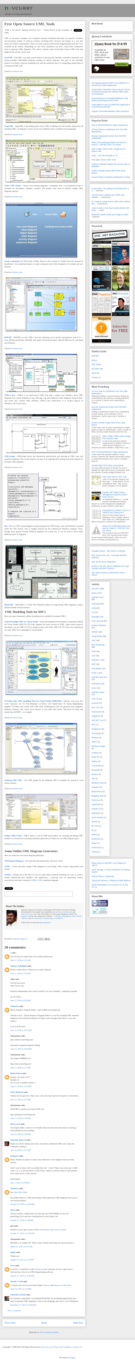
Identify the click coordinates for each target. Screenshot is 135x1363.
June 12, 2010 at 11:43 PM (20, 1086)
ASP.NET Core (98, 720)
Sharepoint (96, 684)
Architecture (96, 729)
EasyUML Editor (20, 1192)
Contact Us (96, 377)
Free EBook (96, 669)
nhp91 (13, 1252)
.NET (94, 640)
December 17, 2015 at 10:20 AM (23, 1305)
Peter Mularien (16, 1092)
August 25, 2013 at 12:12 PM (22, 1260)
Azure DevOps (98, 817)
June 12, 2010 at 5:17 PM (20, 1068)
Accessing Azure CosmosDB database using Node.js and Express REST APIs (110, 99)
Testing (94, 852)
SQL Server (96, 364)
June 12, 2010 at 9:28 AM (20, 1000)
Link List (95, 699)
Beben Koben (16, 1073)
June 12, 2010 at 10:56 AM (21, 1049)
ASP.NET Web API (99, 677)
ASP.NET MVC (98, 597)
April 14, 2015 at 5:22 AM (20, 1289)
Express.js (96, 800)
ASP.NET (95, 356)
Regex (94, 843)
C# (93, 612)
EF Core (95, 826)
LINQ (94, 608)
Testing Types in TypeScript (103, 876)
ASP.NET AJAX (98, 692)
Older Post (78, 1322)
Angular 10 (96, 809)
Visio (81, 44)
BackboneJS (97, 791)
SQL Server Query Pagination (104, 562)
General (95, 703)
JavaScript (96, 604)
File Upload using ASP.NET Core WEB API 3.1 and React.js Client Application (111, 84)
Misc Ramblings (98, 645)
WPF (94, 664)
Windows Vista (98, 783)
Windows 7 (96, 660)
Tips (93, 778)
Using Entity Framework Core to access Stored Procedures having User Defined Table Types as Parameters (111, 91)
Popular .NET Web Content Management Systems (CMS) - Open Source (115, 494)
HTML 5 (95, 673)
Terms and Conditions (63, 1347)
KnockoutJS (96, 712)
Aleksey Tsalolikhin (18, 966)
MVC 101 (95, 707)
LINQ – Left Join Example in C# (104, 155)
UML (40, 880)
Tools (94, 651)
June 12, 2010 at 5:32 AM (20, 960)
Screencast (96, 847)
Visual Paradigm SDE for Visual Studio (21, 622)
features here (18, 71)
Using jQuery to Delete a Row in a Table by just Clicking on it (116, 511)
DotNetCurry (67, 912)
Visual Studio (97, 636)
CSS (93, 656)
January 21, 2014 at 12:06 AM (22, 1276)
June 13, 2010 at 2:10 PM (20, 1118)
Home (44, 1322)
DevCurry (58, 912)
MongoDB (96, 770)
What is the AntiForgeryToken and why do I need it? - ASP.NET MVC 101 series (109, 143)
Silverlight (96, 617)
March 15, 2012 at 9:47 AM (21, 1247)
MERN (94, 835)
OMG (34, 880)
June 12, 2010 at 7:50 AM (20, 973)
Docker (94, 822)
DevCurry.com (47, 1347)
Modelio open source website (54, 1230)
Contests (95, 753)
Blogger (72, 1358)
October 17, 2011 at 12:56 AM (22, 1233)
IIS (93, 830)
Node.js (95, 761)
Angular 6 (96, 787)
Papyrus (47, 1285)
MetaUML (8, 605)
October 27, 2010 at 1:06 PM (21, 1220)
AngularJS (96, 716)
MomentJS (96, 839)
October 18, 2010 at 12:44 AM (22, 1204)
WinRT (94, 742)
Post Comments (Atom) (49, 1332)
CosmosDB (96, 766)
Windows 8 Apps (98, 746)
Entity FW (96, 757)
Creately (37, 1269)
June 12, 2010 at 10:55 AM (21, 1030)
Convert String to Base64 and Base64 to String (111, 177)
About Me (96, 373)
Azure (94, 688)
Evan (12, 1265)
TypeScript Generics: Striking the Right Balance (111, 880)
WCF (94, 725)
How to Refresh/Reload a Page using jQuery (110, 125)
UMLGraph (9, 456)
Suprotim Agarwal (18, 1140)
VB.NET (95, 632)
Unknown (14, 1006)
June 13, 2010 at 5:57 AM (20, 1100)
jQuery (94, 360)
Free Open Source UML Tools (104, 160)
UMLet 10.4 (9, 395)
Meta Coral (15, 1124)
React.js (95, 774)
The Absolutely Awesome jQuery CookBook (47, 918)
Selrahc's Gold (16, 1281)
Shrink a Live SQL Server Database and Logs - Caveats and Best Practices (111, 567)
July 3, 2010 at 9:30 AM (19, 1183)
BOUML (8, 337)
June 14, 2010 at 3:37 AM (20, 1150)
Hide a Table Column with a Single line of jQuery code (116, 437)
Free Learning (97, 621)
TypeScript (96, 804)
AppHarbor (96, 813)
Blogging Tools (98, 796)
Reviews (95, 737)
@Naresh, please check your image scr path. (110, 214)
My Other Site (97, 369)
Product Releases (99, 625)
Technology (96, 733)
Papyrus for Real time (62, 1285)
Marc (12, 1210)
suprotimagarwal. (45, 922)
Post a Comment (14, 1311)
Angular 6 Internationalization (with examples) (110, 111)
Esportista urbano (18, 1295)
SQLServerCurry (27, 914)
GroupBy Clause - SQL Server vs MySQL (108, 551)
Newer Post (10, 1322)
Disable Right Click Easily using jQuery (107, 465)
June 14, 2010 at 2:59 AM (20, 1134)
